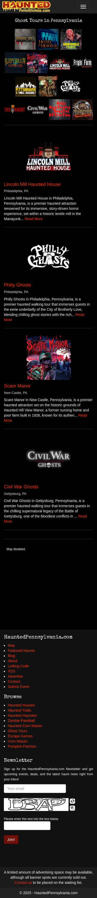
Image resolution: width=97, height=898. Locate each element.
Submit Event (18, 687)
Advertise (15, 676)
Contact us (23, 882)
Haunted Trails (19, 710)
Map (11, 645)
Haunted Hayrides (22, 715)
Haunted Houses (21, 705)
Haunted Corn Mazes (25, 726)
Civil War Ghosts (21, 486)
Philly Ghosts (17, 285)
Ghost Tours (17, 731)
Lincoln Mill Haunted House (32, 184)
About (12, 661)
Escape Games (20, 736)
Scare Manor (17, 385)
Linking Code (18, 666)
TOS (11, 671)
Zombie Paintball (21, 721)
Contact (14, 681)
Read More (33, 219)
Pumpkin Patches (22, 746)
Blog (11, 656)
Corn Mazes (17, 741)
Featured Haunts (21, 651)
